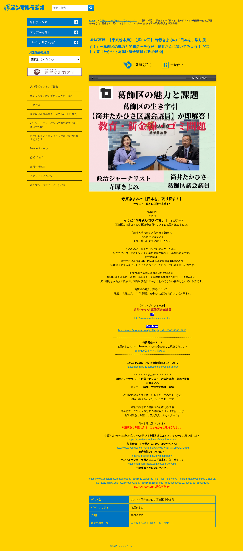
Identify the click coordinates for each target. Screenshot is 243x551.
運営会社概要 (37, 166)
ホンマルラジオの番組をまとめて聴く (51, 95)
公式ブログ (36, 157)
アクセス (35, 104)
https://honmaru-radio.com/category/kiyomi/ (152, 463)
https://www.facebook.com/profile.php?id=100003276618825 (152, 330)
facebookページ (39, 148)
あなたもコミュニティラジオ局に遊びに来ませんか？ (54, 137)
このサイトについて (41, 176)
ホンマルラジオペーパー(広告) (47, 185)
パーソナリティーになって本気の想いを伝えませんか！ (54, 125)
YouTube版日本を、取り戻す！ (152, 350)
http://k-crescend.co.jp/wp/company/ (152, 455)
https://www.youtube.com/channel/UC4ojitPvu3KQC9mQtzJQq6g (152, 447)
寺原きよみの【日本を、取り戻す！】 (118, 20)
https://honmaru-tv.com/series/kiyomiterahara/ (152, 366)
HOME (92, 20)
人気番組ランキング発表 (44, 86)
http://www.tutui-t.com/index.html (152, 318)
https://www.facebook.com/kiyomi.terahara (152, 439)
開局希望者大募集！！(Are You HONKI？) (53, 114)
